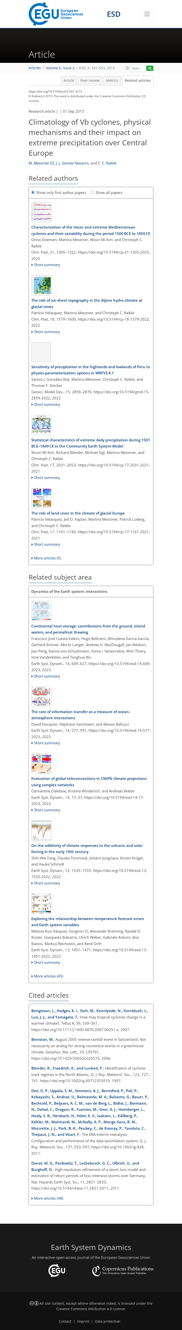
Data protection (107, 1321)
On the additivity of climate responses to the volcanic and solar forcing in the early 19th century (87, 848)
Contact (65, 1321)
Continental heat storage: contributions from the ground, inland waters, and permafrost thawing (88, 629)
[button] (127, 68)
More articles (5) (47, 558)
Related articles (138, 80)
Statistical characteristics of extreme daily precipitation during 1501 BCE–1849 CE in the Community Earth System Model (91, 443)
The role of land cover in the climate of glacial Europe (78, 513)
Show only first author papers (58, 192)
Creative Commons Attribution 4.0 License (90, 1309)
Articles (35, 68)
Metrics (112, 80)
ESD (114, 14)
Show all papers (106, 192)
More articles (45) (48, 976)
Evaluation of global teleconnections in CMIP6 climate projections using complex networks (89, 781)
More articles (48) (48, 1198)
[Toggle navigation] (146, 14)
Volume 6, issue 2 (60, 68)
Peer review (90, 80)
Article (69, 80)
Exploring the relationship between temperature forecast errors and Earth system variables (87, 921)
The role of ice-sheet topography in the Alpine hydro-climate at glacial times (86, 303)
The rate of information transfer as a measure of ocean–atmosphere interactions (81, 714)
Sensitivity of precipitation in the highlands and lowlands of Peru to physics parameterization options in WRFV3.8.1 (90, 370)
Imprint (83, 1321)
